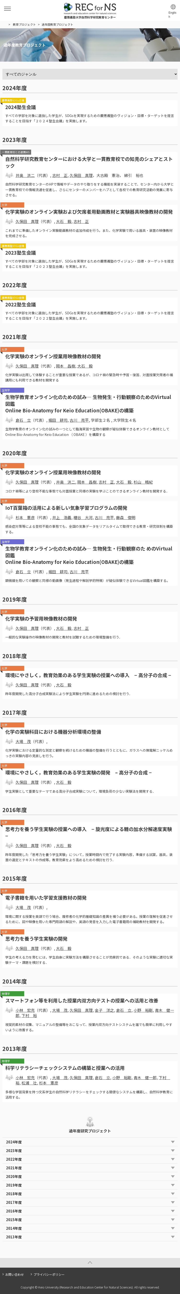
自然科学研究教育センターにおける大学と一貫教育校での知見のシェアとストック (89, 162)
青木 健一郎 (145, 1077)
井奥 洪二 (25, 175)
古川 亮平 (79, 420)
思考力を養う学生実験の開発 (36, 938)
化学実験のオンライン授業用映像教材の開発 (53, 356)
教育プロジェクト (24, 24)
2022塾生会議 (20, 304)
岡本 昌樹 (65, 366)
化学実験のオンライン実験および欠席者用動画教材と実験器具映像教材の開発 (89, 211)
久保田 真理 (81, 175)
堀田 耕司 (58, 420)
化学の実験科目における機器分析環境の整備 (53, 731)
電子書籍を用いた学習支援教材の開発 (46, 897)
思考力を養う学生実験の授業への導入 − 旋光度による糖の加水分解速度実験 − (88, 832)
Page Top (90, 1263)
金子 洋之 (104, 1010)
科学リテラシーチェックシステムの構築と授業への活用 (65, 1067)
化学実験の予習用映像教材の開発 (41, 618)
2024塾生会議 (20, 107)
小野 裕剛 (143, 1010)
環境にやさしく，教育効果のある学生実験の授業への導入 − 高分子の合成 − (88, 675)
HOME (4, 24)
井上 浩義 (61, 517)
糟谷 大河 (83, 517)
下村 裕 (29, 1015)
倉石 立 (23, 420)
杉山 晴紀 (143, 482)
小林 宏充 (25, 1010)
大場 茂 (23, 741)
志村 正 (60, 175)
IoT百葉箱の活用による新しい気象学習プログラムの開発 (66, 507)
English (172, 14)
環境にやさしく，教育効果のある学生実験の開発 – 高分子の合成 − (78, 772)
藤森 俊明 (125, 517)
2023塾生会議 (20, 252)
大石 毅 (63, 221)
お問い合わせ (14, 1274)
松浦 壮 (29, 1083)
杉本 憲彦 (25, 517)
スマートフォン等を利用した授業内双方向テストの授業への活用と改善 (81, 1000)
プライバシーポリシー (49, 1274)
